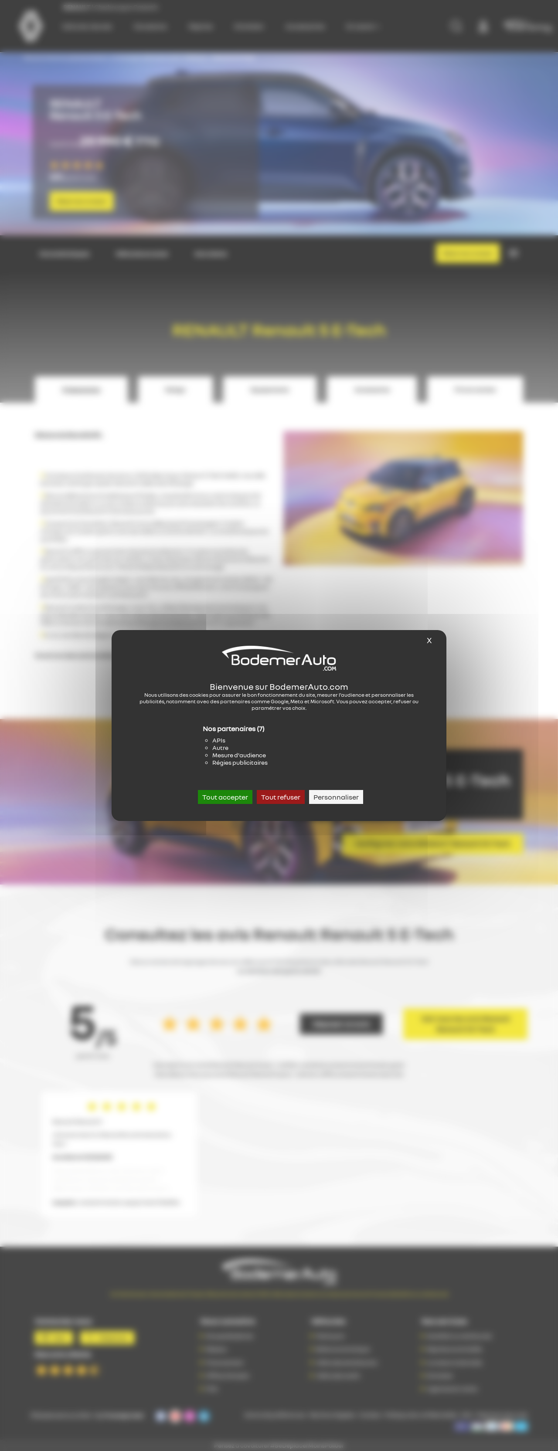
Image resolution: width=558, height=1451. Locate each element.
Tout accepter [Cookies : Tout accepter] (225, 797)
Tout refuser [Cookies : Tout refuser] (280, 797)
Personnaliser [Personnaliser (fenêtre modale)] (336, 797)
